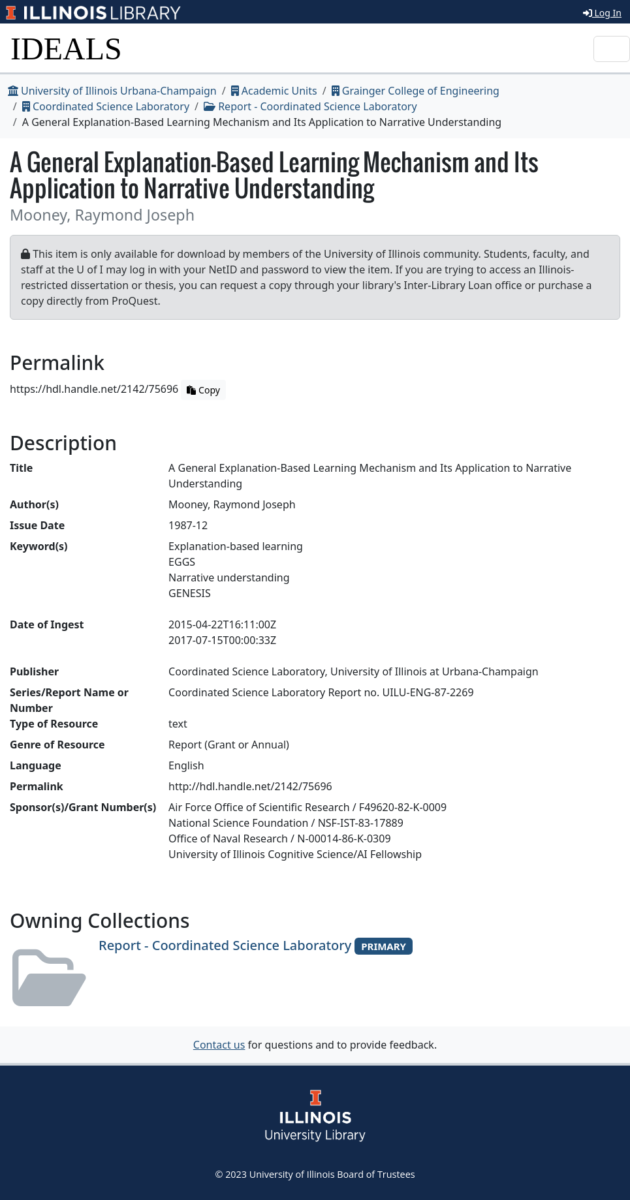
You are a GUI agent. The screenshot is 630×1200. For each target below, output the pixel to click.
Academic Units (274, 91)
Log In (602, 13)
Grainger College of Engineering (415, 91)
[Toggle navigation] (611, 49)
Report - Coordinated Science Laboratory (310, 106)
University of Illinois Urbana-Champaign (112, 91)
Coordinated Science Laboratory (105, 106)
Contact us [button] (219, 1045)
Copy (203, 390)
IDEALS (66, 48)
